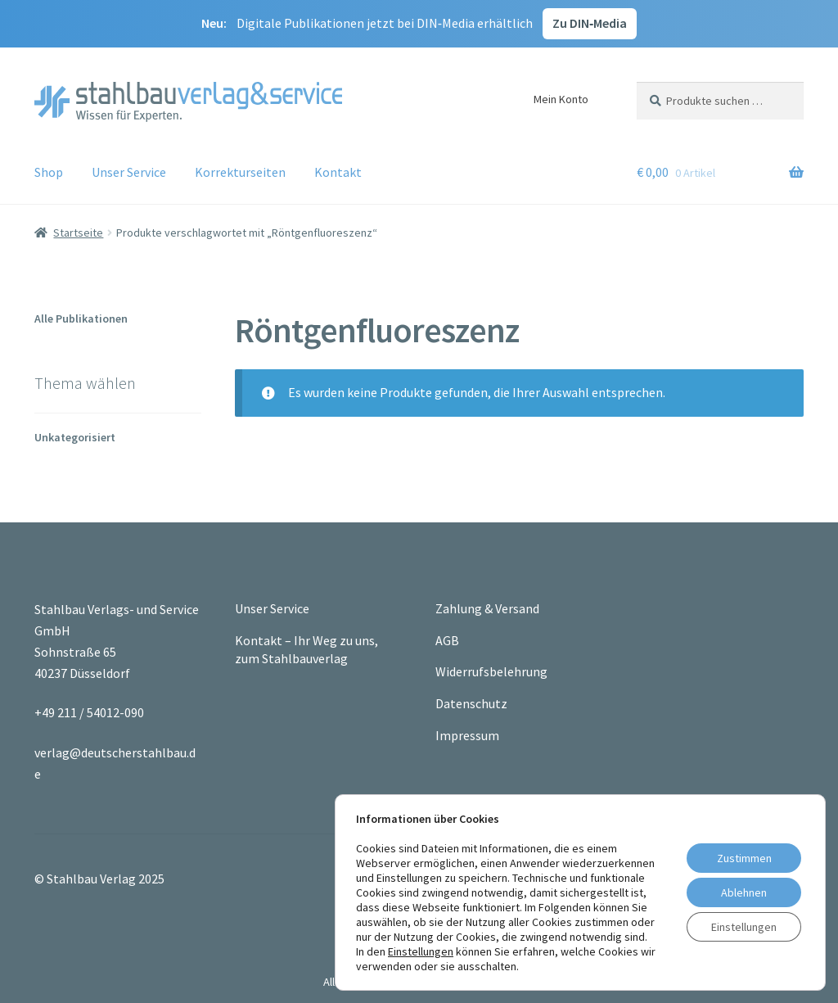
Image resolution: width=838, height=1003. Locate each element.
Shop (48, 172)
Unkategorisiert (74, 437)
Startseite (78, 232)
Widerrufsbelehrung (491, 671)
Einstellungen (420, 951)
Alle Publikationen (81, 318)
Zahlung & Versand (487, 608)
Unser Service (129, 172)
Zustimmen (744, 858)
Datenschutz (471, 703)
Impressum (467, 735)
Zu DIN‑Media (589, 23)
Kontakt (338, 172)
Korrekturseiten (240, 172)
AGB (447, 640)
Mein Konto (561, 99)
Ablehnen (744, 892)
